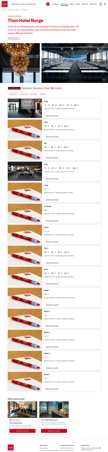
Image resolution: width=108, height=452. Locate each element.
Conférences (64, 4)
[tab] (14, 88)
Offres (72, 4)
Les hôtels (56, 4)
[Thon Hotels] (5, 4)
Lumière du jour (13, 94)
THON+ (77, 4)
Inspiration (85, 4)
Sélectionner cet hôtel (22, 431)
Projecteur (43, 94)
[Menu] (105, 4)
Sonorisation (34, 94)
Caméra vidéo (24, 94)
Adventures (93, 4)
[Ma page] (100, 4)
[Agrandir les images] (104, 80)
